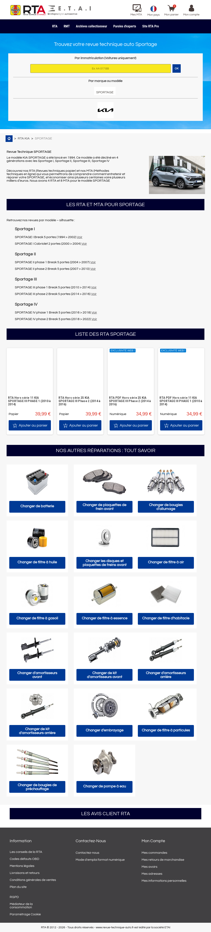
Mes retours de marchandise (163, 859)
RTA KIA (24, 138)
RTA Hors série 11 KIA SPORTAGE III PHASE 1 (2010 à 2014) (29, 401)
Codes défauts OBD (24, 859)
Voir (79, 237)
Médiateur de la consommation (21, 905)
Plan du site (18, 887)
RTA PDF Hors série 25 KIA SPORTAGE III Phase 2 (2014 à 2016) (130, 401)
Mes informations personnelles (164, 880)
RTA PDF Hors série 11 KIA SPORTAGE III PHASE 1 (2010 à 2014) (180, 401)
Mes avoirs (149, 866)
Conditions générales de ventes (33, 880)
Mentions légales (22, 866)
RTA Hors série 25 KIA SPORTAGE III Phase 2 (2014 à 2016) (80, 401)
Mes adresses (152, 873)
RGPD (14, 897)
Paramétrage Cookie (25, 914)
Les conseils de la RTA (26, 852)
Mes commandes (154, 852)
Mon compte (153, 841)
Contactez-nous (87, 852)
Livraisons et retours (25, 873)
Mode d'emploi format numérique (100, 859)
